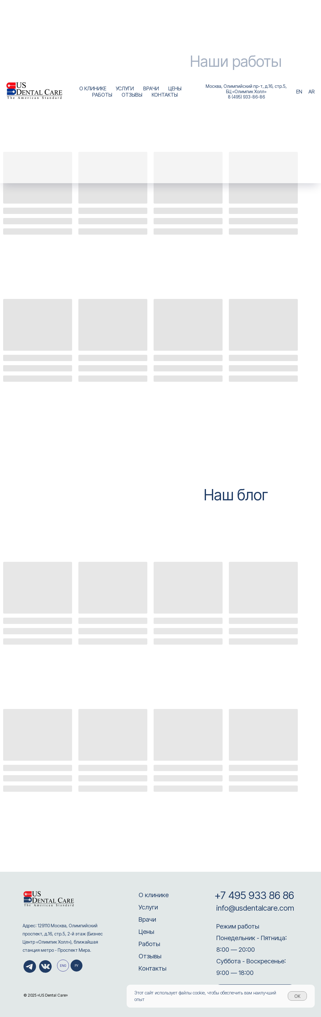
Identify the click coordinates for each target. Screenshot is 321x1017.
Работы (149, 944)
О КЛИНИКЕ (92, 88)
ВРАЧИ (151, 88)
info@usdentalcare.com (254, 908)
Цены (146, 931)
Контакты (152, 968)
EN (299, 91)
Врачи (147, 919)
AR (311, 91)
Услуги (148, 907)
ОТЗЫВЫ (132, 95)
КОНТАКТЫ (165, 95)
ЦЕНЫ (175, 88)
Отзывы (150, 956)
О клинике (154, 895)
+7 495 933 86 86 (254, 895)
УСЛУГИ (125, 88)
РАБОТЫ (102, 95)
